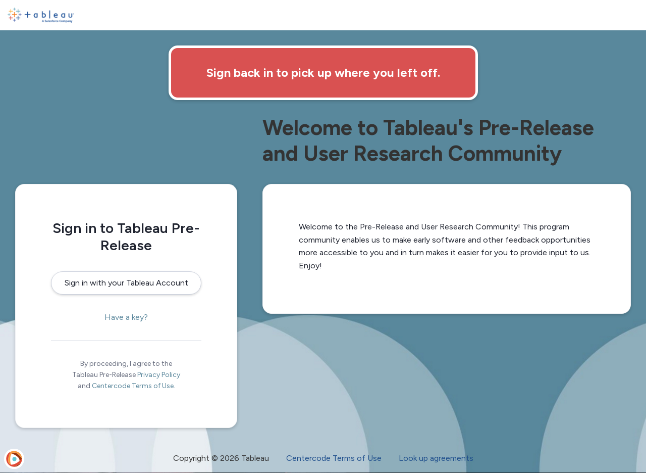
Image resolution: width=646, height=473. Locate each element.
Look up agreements (436, 458)
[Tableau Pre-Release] (41, 15)
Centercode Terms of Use (133, 386)
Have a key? (126, 317)
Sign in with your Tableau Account (126, 283)
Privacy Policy (158, 374)
